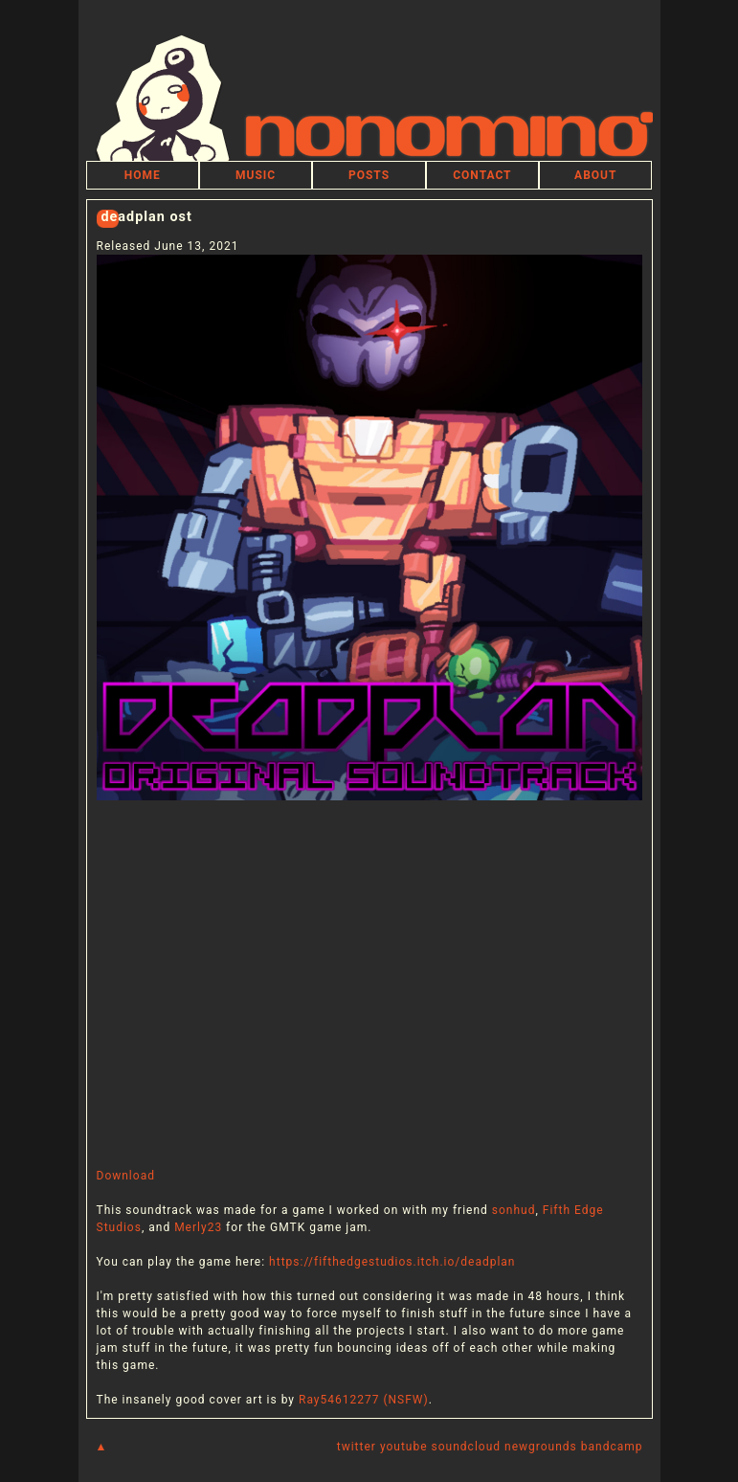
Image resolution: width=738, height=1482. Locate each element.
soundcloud (466, 1446)
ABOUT (595, 175)
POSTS (369, 175)
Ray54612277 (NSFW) (364, 1399)
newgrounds (540, 1446)
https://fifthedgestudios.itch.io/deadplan (392, 1262)
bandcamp (612, 1446)
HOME (142, 175)
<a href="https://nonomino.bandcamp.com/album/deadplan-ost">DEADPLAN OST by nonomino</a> (369, 983)
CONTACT (482, 175)
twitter (356, 1446)
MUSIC (255, 175)
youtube (404, 1446)
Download (126, 1175)
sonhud (514, 1210)
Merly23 (198, 1227)
